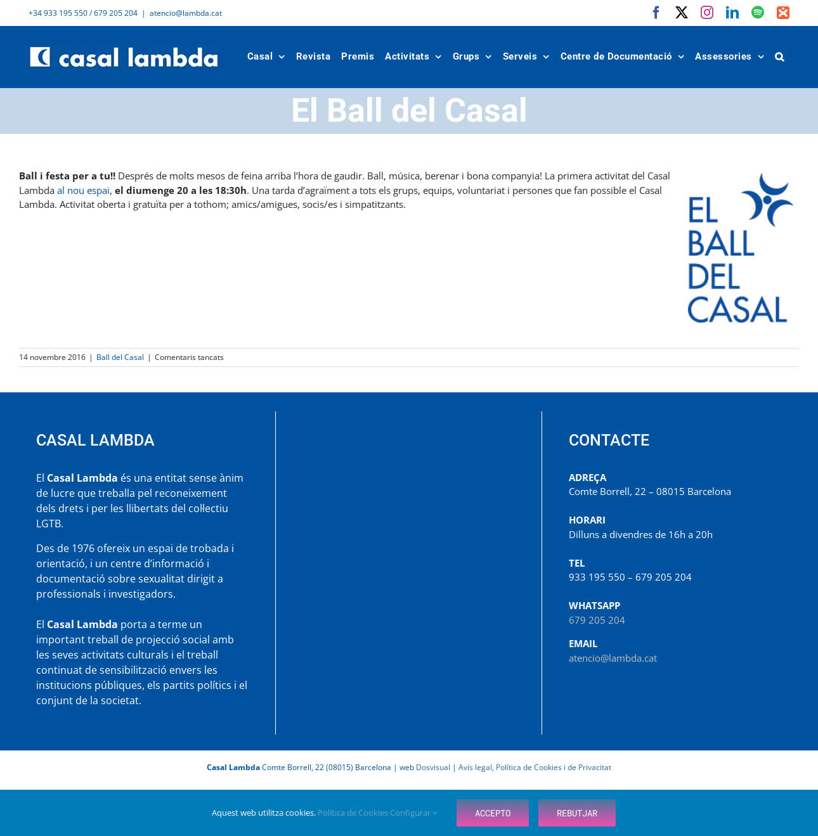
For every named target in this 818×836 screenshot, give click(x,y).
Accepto (492, 813)
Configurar (414, 812)
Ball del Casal (120, 357)
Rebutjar (577, 813)
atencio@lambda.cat (186, 13)
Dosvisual (433, 767)
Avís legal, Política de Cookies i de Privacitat (534, 767)
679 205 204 (597, 620)
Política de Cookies (354, 812)
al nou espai (83, 190)
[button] (780, 56)
